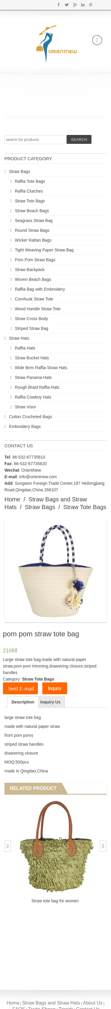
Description (23, 702)
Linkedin (82, 5)
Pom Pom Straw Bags (35, 259)
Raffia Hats (25, 348)
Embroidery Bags (25, 426)
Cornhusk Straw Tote (34, 299)
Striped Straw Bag (31, 328)
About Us (92, 1002)
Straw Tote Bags (30, 201)
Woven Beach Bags (33, 279)
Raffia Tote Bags (30, 181)
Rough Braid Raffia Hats (37, 387)
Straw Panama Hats (33, 377)
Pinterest (90, 5)
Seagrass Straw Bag (34, 220)
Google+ (74, 5)
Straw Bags (19, 171)
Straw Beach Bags (32, 210)
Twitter (66, 5)
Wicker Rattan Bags (33, 240)
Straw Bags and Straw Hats (51, 1002)
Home (12, 499)
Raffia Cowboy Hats (33, 397)
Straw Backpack (29, 269)
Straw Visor (25, 406)
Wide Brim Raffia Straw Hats (41, 367)
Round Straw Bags (32, 230)
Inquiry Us (50, 702)
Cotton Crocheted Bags (30, 416)
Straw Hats (19, 338)
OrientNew (31, 470)
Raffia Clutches (29, 191)
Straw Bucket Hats (32, 357)
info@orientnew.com (38, 476)
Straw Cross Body (31, 318)
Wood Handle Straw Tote (37, 308)
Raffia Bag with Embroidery (40, 289)
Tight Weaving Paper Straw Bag (44, 250)
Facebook (58, 5)
